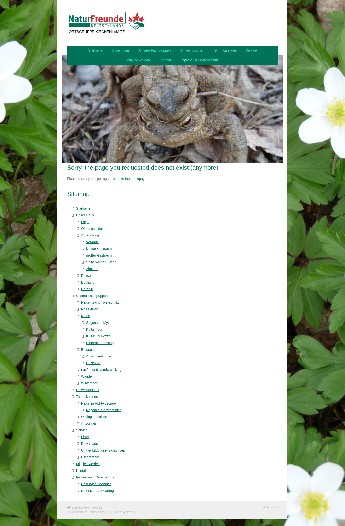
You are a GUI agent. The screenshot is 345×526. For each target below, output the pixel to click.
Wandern (88, 376)
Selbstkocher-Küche (101, 262)
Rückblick (93, 363)
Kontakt (81, 470)
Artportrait (88, 423)
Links (85, 437)
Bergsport (88, 349)
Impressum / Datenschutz (95, 477)
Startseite (83, 208)
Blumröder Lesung (100, 343)
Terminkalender (87, 397)
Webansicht (270, 507)
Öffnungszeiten (92, 228)
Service (81, 430)
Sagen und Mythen (100, 323)
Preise (86, 276)
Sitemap (96, 508)
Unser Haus (85, 215)
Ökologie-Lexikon (94, 417)
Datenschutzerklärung (97, 491)
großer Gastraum (99, 255)
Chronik (87, 289)
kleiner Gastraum (99, 249)
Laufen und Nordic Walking (101, 370)
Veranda (92, 242)
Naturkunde (89, 309)
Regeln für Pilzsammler (103, 410)
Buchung (87, 282)
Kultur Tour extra (98, 336)
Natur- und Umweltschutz (100, 302)
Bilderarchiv (90, 457)
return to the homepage (129, 179)
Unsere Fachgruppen (92, 296)
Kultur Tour (94, 329)
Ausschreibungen (99, 356)
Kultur (85, 316)
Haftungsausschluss (96, 484)
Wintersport (89, 383)
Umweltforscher (87, 390)
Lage (85, 222)
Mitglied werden (88, 464)
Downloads (89, 444)
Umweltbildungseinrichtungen (103, 450)
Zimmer (92, 269)
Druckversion (78, 508)
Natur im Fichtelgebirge (98, 403)
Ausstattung (90, 235)
